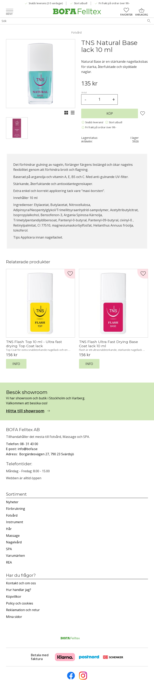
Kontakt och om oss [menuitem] (21, 583)
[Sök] (149, 21)
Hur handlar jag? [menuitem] (18, 590)
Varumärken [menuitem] (15, 555)
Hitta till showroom (25, 411)
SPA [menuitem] (9, 549)
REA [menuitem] (9, 562)
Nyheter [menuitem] (12, 502)
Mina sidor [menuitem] (14, 616)
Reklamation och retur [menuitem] (23, 610)
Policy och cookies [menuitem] (19, 603)
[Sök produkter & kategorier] (72, 21)
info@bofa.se (27, 449)
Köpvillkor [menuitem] (13, 596)
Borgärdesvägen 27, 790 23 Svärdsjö (46, 454)
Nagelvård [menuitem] (14, 542)
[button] (9, 10)
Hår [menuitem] (9, 529)
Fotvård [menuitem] (11, 515)
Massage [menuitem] (13, 535)
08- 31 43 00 (29, 444)
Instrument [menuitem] (14, 522)
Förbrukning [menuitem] (15, 508)
